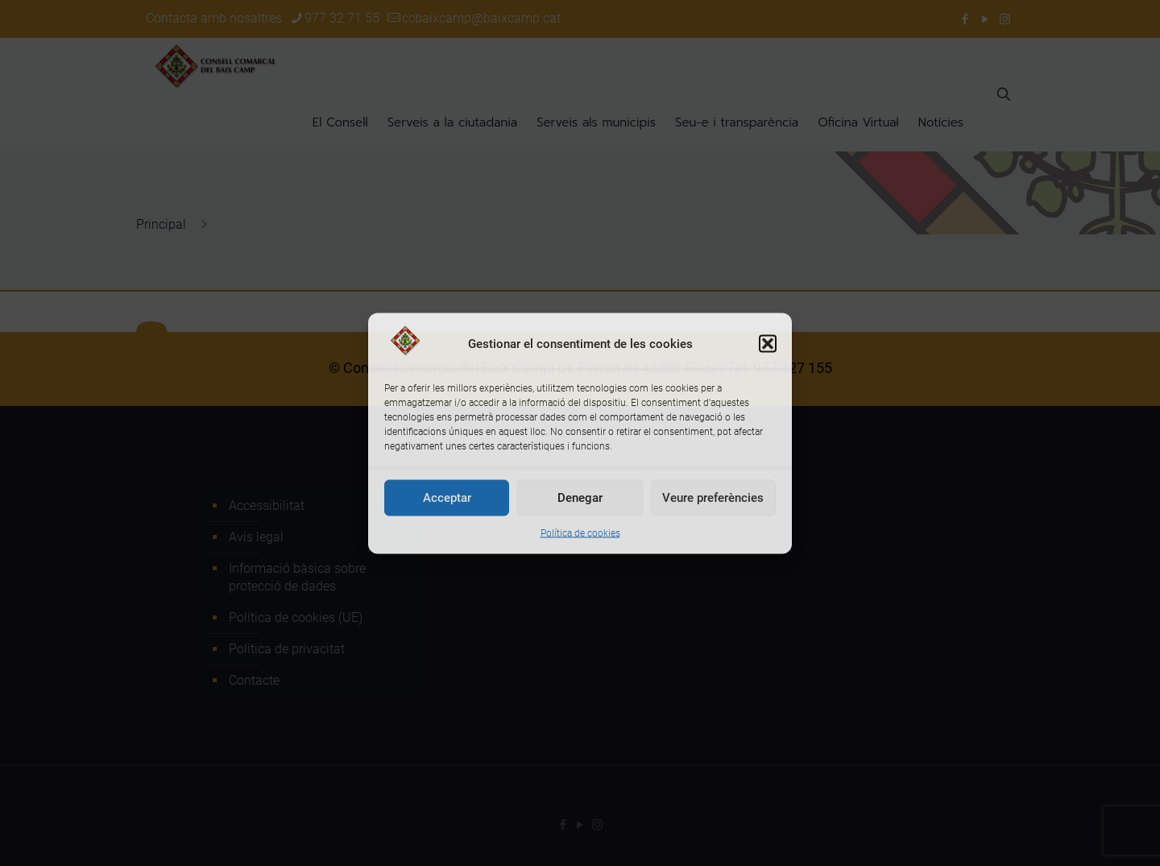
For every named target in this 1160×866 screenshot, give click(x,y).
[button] (768, 343)
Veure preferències (713, 498)
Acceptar (447, 498)
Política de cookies (580, 532)
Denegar (580, 498)
